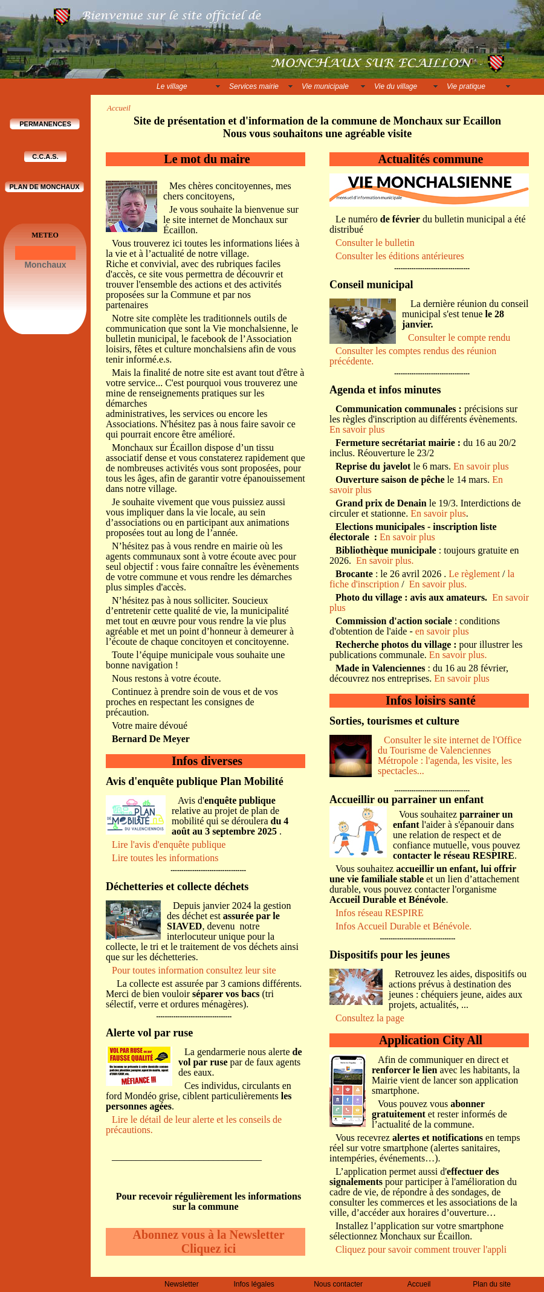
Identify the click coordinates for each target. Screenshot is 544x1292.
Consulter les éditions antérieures (399, 256)
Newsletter (181, 1284)
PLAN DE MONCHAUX (44, 186)
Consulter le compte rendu (459, 337)
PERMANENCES (45, 124)
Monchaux (45, 265)
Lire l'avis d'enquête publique (168, 844)
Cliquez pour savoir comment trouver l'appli (421, 1249)
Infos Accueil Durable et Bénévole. (403, 926)
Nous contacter (338, 1284)
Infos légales (253, 1284)
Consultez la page (369, 1018)
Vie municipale (325, 86)
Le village (172, 86)
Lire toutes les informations (166, 858)
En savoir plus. (389, 560)
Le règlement (474, 574)
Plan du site (492, 1284)
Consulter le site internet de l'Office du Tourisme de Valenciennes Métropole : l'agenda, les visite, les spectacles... (450, 755)
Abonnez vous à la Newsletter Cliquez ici (208, 1241)
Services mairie (254, 86)
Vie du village (395, 86)
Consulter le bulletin (375, 242)
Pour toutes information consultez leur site (194, 970)
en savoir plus (442, 631)
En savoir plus (357, 429)
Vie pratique (466, 86)
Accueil (419, 1284)
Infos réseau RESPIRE (379, 913)
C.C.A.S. (45, 156)
